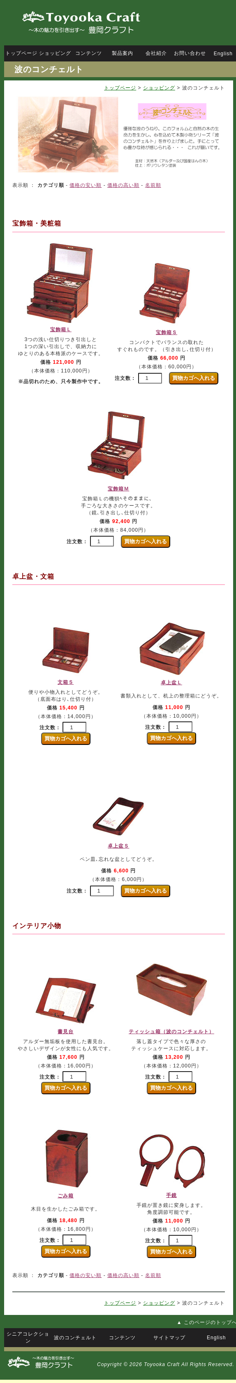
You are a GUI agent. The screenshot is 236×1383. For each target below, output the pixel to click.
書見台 (66, 1031)
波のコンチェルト (75, 1338)
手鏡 (171, 1195)
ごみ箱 (66, 1196)
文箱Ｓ (66, 682)
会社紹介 (156, 53)
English (223, 54)
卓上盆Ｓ (118, 846)
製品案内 (122, 53)
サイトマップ (169, 1338)
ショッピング (159, 88)
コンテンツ (88, 53)
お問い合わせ (190, 53)
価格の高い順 (123, 185)
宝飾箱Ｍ (118, 489)
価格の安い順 (85, 185)
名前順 (153, 185)
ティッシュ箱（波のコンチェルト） (171, 1031)
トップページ (120, 88)
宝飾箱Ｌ (61, 329)
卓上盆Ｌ (171, 683)
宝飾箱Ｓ (166, 332)
